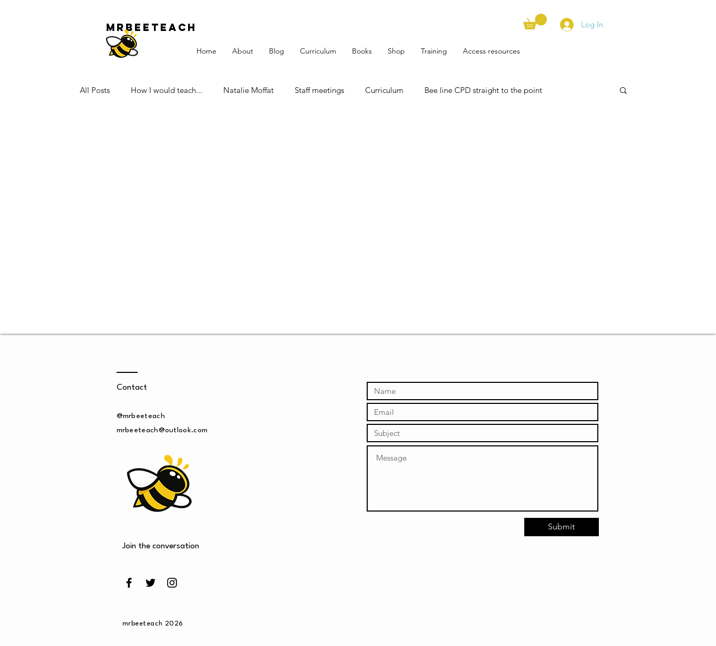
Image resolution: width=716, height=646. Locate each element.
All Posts (95, 90)
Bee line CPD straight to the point (483, 90)
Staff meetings (319, 90)
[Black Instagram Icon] (172, 582)
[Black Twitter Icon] (150, 582)
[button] (535, 21)
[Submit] (561, 527)
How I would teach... (166, 90)
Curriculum (384, 90)
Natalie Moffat (248, 90)
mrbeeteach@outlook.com (162, 430)
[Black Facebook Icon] (129, 582)
